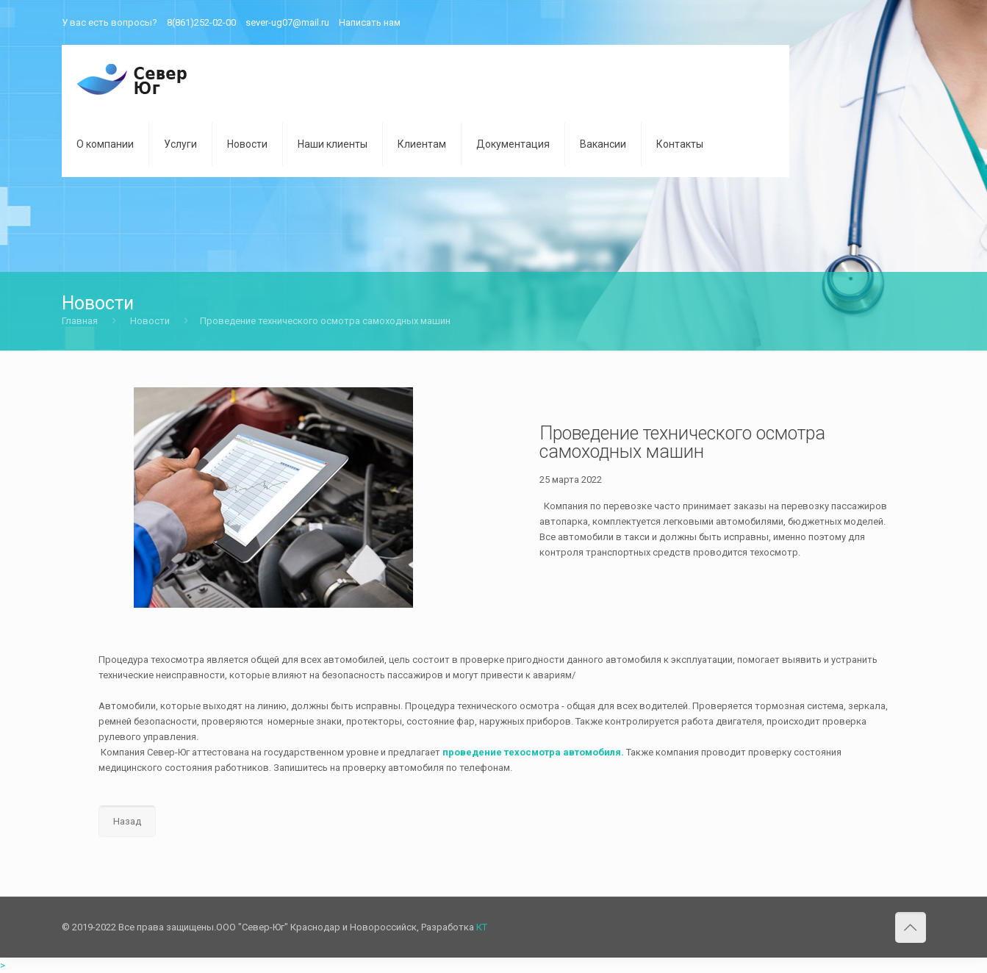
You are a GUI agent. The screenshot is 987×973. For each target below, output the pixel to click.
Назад (127, 821)
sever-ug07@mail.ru (287, 22)
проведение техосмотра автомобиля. (532, 752)
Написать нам (370, 22)
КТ (481, 927)
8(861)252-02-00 (201, 22)
